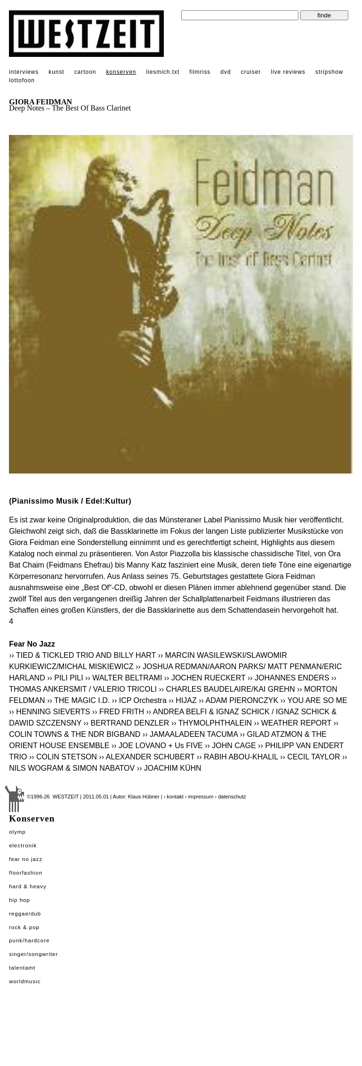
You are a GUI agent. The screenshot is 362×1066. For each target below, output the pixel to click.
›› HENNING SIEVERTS (49, 712)
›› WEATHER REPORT (292, 723)
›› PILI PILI (65, 678)
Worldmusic (24, 981)
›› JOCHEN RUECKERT (205, 678)
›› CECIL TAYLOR (310, 757)
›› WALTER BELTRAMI (123, 678)
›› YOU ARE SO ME (314, 700)
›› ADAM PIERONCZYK (238, 700)
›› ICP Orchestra (139, 700)
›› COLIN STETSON (63, 757)
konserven (121, 72)
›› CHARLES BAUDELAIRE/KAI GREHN (227, 689)
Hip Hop (19, 900)
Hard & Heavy (27, 886)
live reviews (288, 72)
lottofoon (22, 80)
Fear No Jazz (25, 859)
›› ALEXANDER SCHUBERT (146, 757)
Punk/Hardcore (29, 940)
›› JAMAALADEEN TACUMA (190, 734)
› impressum (199, 796)
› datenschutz (230, 796)
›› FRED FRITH (118, 712)
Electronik (23, 845)
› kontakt (174, 796)
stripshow (329, 72)
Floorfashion (25, 873)
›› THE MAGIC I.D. (79, 700)
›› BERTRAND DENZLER (126, 723)
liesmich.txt (162, 72)
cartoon (85, 72)
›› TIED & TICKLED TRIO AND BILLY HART (82, 655)
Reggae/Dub (25, 913)
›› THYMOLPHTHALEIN (211, 723)
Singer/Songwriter (33, 954)
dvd (225, 72)
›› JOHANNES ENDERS (288, 678)
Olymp (17, 832)
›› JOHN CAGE (230, 746)
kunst (56, 72)
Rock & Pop (24, 927)
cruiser (251, 72)
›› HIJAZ (183, 700)
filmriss (199, 72)
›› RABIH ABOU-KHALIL (237, 757)
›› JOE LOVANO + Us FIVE (157, 746)
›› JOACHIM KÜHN (169, 768)
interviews (24, 72)
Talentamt (22, 968)
